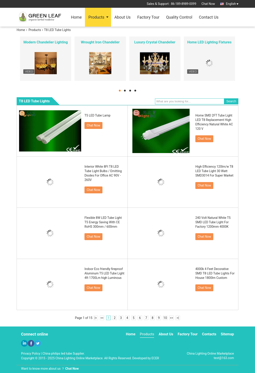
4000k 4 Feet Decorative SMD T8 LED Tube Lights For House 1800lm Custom (215, 273)
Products (96, 17)
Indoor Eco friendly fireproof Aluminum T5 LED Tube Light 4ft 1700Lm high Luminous (104, 273)
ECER (155, 358)
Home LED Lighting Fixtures (209, 42)
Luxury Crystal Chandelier (154, 42)
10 (165, 318)
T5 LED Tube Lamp (97, 115)
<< (102, 318)
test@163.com (224, 358)
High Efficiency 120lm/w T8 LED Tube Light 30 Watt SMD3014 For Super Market (214, 171)
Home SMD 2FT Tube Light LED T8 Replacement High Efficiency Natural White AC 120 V (214, 122)
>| (178, 318)
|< (95, 318)
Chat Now (208, 4)
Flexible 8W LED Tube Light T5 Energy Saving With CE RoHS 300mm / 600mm (103, 222)
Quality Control (179, 17)
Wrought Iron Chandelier (100, 42)
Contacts (209, 334)
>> (171, 318)
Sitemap (227, 334)
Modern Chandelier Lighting (46, 42)
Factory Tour (148, 17)
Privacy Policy (30, 353)
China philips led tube (57, 353)
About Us (122, 17)
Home (76, 17)
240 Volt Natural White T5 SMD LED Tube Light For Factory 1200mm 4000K (213, 222)
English (232, 4)
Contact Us (208, 17)
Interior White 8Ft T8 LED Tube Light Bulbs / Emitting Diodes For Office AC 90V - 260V (103, 173)
